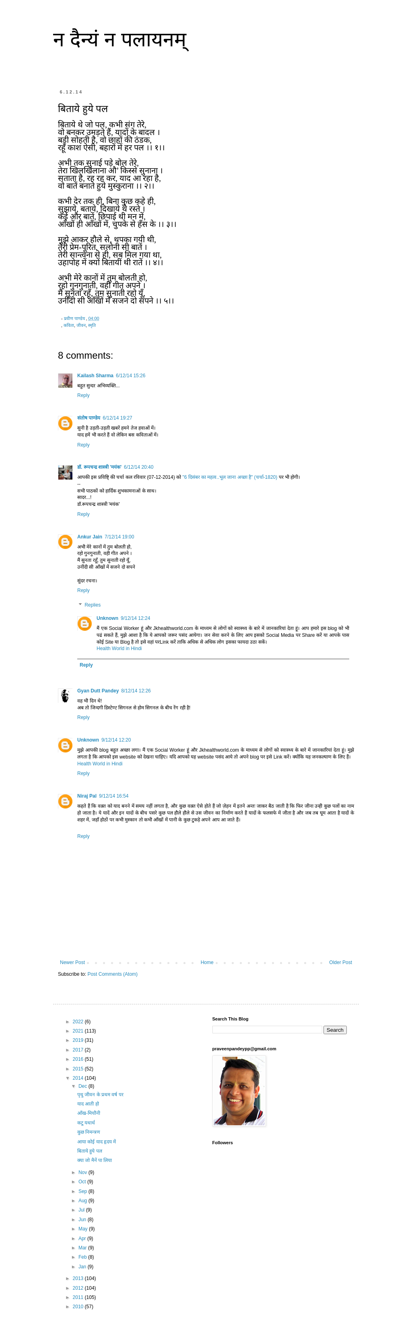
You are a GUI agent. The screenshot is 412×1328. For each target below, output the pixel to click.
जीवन (81, 325)
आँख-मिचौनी (88, 1113)
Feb (83, 1257)
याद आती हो (88, 1104)
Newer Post (72, 962)
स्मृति (92, 325)
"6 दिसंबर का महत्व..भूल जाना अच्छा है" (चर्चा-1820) (230, 477)
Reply (83, 395)
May (83, 1229)
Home (207, 962)
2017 (79, 1050)
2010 (79, 1306)
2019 (79, 1040)
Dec (83, 1086)
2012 (79, 1288)
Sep (83, 1191)
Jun (83, 1219)
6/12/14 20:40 (138, 467)
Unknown (107, 618)
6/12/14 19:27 (117, 418)
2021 (79, 1031)
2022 (79, 1022)
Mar (83, 1248)
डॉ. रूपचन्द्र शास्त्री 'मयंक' (99, 467)
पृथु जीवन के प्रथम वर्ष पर (100, 1094)
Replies (92, 605)
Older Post (340, 962)
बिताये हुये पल (89, 1151)
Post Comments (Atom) (112, 974)
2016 (79, 1059)
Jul (82, 1210)
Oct (82, 1182)
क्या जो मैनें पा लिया (94, 1160)
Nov (83, 1172)
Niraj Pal (87, 796)
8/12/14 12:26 (135, 691)
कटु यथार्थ (86, 1123)
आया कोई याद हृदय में (96, 1142)
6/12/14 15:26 (130, 375)
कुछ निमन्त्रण (88, 1132)
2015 (79, 1069)
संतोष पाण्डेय (88, 418)
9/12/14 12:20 (116, 740)
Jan (83, 1267)
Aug (83, 1200)
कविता (69, 325)
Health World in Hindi (119, 648)
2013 (79, 1278)
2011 (79, 1297)
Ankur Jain (89, 537)
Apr (82, 1238)
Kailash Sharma (95, 375)
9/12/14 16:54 (113, 796)
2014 (79, 1078)
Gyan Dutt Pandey (98, 691)
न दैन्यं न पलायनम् (119, 39)
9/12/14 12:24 (135, 618)
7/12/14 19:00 (119, 537)
